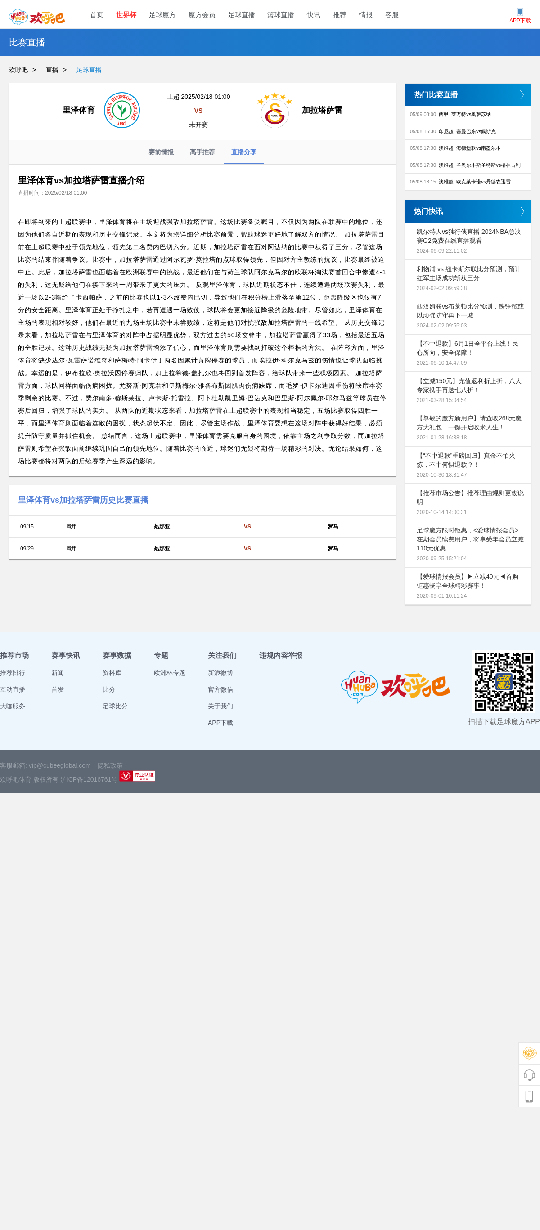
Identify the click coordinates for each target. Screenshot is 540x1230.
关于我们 (220, 706)
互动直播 (12, 689)
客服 (392, 14)
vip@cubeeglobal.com (60, 765)
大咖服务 (12, 706)
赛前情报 (161, 152)
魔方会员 (202, 14)
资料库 (112, 672)
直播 (52, 69)
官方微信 (220, 689)
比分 (109, 689)
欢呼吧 (18, 69)
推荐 (339, 14)
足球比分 (115, 706)
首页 (97, 14)
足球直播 (241, 14)
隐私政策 (110, 765)
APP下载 (220, 722)
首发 (57, 689)
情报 (366, 14)
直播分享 (244, 156)
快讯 (313, 14)
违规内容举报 (280, 655)
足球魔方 (162, 14)
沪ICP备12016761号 (89, 779)
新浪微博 (220, 672)
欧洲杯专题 (169, 672)
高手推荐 (202, 152)
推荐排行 (12, 672)
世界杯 (126, 14)
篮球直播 (280, 14)
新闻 (57, 672)
